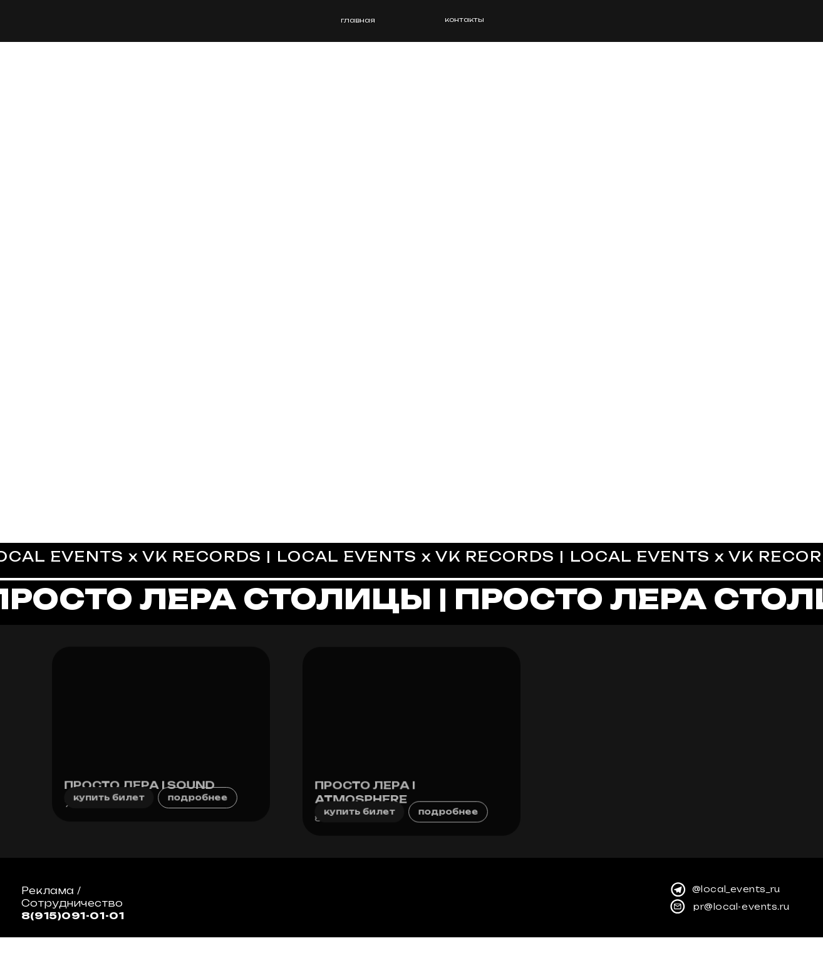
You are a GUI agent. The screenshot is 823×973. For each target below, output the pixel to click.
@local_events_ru (736, 925)
